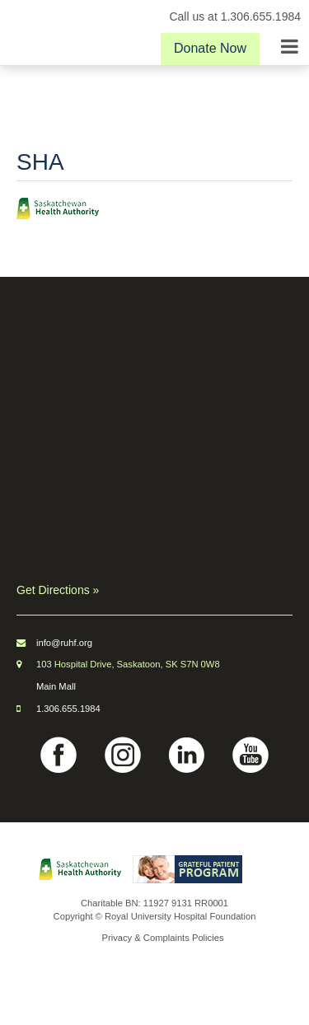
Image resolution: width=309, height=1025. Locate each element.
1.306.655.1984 (68, 709)
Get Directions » (57, 590)
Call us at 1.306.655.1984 (235, 16)
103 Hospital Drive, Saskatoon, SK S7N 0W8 (128, 664)
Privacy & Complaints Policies (163, 938)
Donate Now (210, 48)
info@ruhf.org (64, 643)
